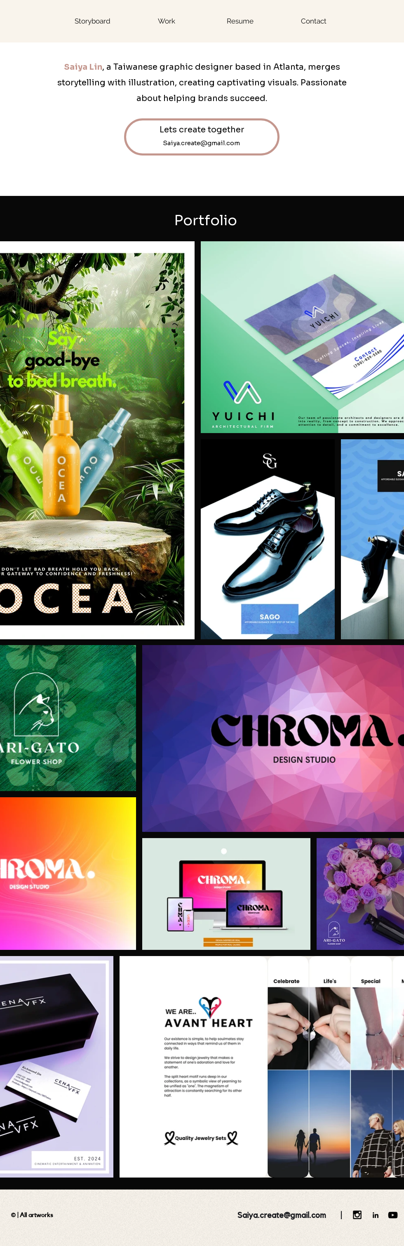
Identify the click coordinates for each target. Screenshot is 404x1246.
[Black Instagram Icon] (357, 1215)
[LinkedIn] (375, 1215)
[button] (166, 21)
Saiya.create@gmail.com (281, 1215)
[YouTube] (393, 1215)
